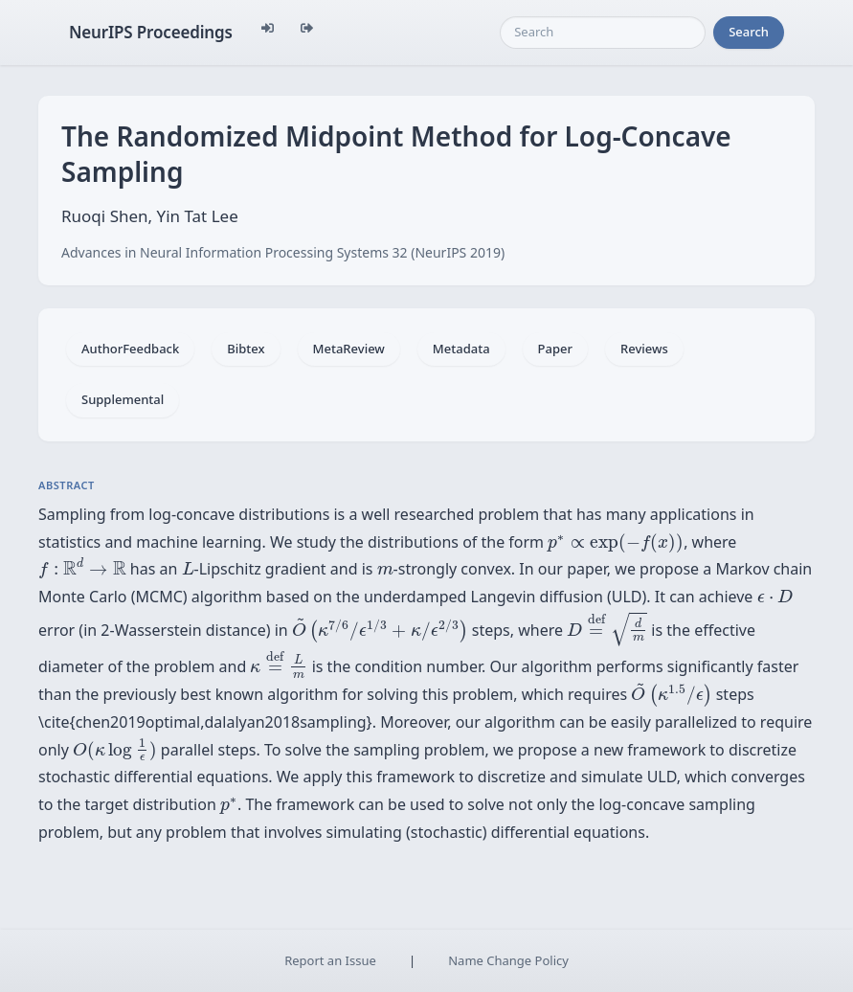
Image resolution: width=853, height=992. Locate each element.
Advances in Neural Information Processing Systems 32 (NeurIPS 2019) (283, 252)
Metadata (461, 348)
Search (749, 31)
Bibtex (245, 348)
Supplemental (122, 399)
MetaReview (349, 348)
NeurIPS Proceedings (151, 32)
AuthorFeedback (130, 348)
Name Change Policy (508, 960)
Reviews (644, 348)
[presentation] (616, 542)
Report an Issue (330, 960)
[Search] (603, 32)
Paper (555, 348)
